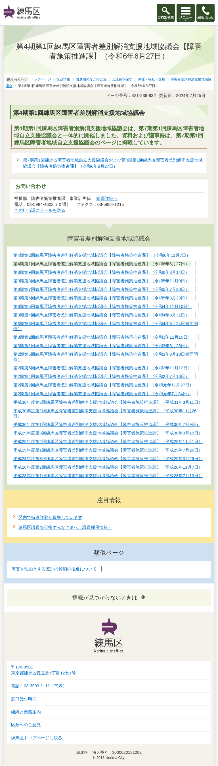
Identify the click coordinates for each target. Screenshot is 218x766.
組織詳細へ (107, 198)
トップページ (41, 79)
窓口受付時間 (24, 699)
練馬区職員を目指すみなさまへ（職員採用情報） (65, 527)
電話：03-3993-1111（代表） (39, 686)
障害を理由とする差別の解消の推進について (54, 568)
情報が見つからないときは (104, 598)
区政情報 (63, 79)
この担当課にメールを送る (39, 210)
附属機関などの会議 (91, 79)
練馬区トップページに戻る (36, 738)
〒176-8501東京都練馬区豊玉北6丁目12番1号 (43, 670)
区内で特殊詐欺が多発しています (50, 517)
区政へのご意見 (26, 724)
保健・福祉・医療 (151, 79)
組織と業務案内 (26, 712)
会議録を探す (122, 79)
